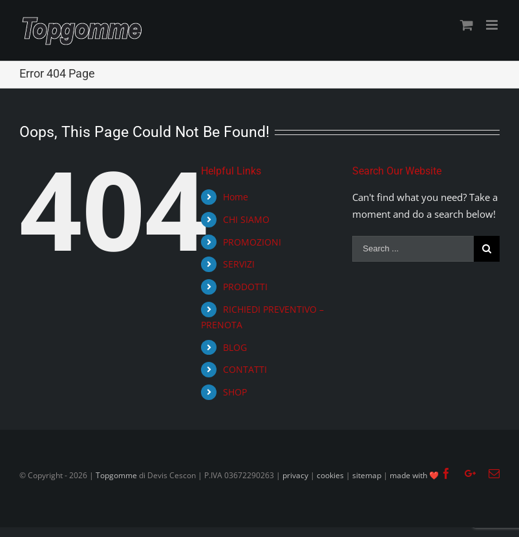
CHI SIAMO (246, 219)
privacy (295, 475)
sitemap (366, 475)
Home (235, 197)
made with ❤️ (414, 475)
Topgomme (117, 475)
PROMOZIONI (252, 242)
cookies (330, 475)
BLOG (235, 347)
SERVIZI (239, 264)
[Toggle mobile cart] (466, 25)
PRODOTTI (245, 286)
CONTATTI (245, 369)
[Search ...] (413, 249)
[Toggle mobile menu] (493, 25)
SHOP (235, 392)
